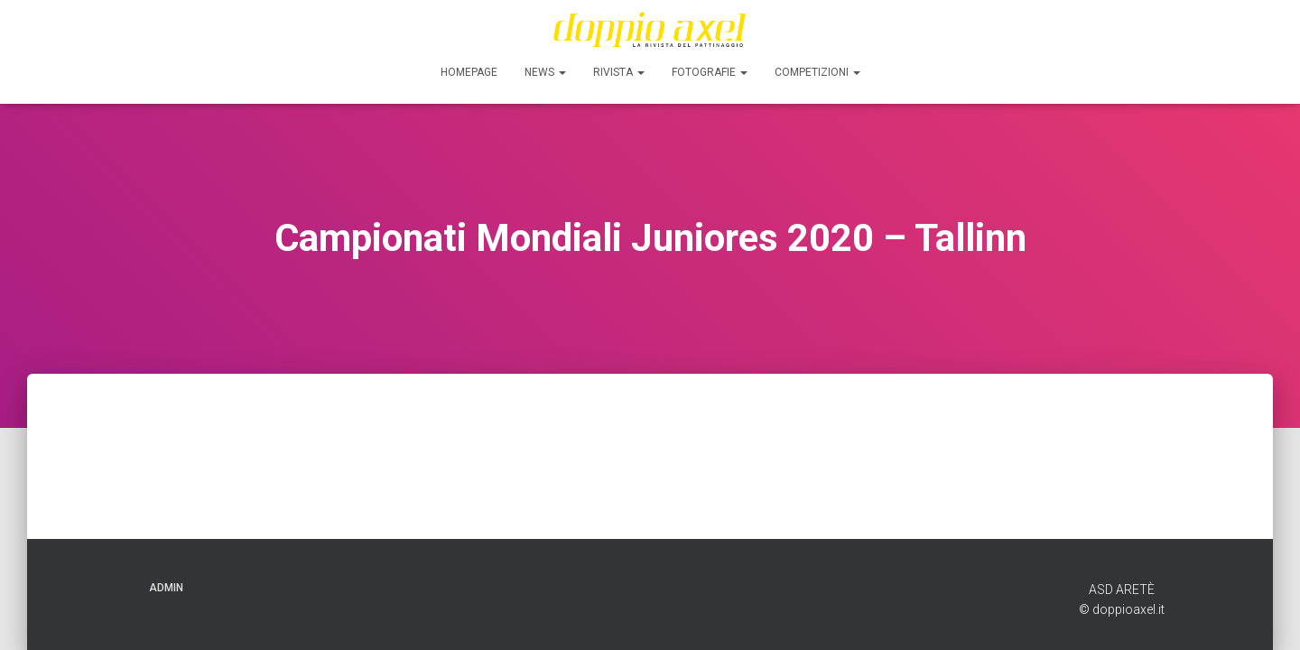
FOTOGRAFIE (710, 72)
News (545, 72)
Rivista (619, 72)
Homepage (469, 72)
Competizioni (817, 72)
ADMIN (166, 587)
